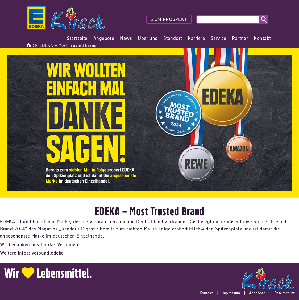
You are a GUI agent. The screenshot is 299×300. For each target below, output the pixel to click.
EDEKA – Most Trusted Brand (68, 45)
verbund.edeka (48, 253)
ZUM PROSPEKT (169, 19)
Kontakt (206, 292)
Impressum (231, 292)
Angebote (257, 292)
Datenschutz (284, 292)
